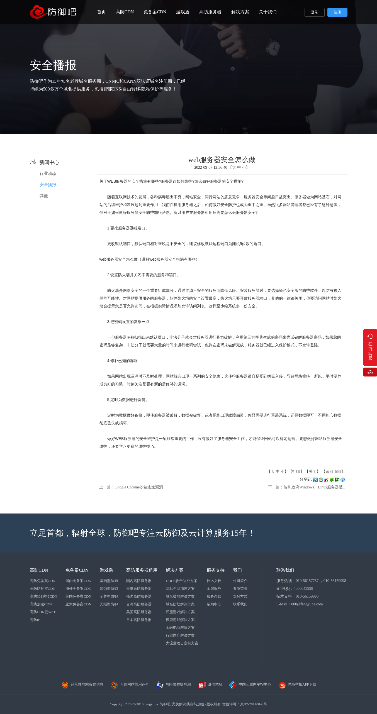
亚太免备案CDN (78, 604)
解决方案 (240, 11)
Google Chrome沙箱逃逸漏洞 (139, 487)
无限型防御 (109, 604)
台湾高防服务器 (139, 604)
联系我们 (240, 604)
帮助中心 (214, 604)
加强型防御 (109, 588)
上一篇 (105, 487)
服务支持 (216, 570)
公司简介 (240, 581)
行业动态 (48, 173)
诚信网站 (210, 684)
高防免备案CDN (42, 581)
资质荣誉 (240, 588)
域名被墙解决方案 (180, 596)
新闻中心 (44, 162)
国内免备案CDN (78, 581)
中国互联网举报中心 (249, 684)
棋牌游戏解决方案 (180, 620)
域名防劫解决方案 (180, 604)
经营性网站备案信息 (82, 684)
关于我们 (268, 11)
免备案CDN (154, 11)
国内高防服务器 (139, 581)
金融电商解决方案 (180, 627)
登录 (314, 12)
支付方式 (240, 596)
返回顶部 (333, 472)
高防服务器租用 (141, 570)
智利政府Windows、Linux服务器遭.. (314, 487)
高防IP (35, 620)
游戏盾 (182, 11)
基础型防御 (109, 581)
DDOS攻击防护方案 (181, 581)
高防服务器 (210, 11)
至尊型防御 (109, 596)
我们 (237, 570)
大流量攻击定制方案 (182, 643)
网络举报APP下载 (297, 684)
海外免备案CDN (78, 588)
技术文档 (214, 581)
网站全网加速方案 (180, 588)
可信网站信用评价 (129, 684)
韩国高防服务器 (139, 596)
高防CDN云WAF (43, 612)
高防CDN (125, 11)
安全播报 (48, 184)
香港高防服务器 (139, 588)
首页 (101, 11)
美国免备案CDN (78, 596)
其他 (44, 196)
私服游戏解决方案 (180, 612)
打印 (296, 472)
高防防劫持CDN (42, 588)
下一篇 (274, 487)
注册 (337, 12)
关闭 (313, 472)
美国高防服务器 (139, 612)
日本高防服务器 (139, 620)
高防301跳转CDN (43, 596)
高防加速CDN (41, 604)
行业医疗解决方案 (180, 635)
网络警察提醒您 (173, 684)
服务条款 (214, 596)
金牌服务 (214, 588)
